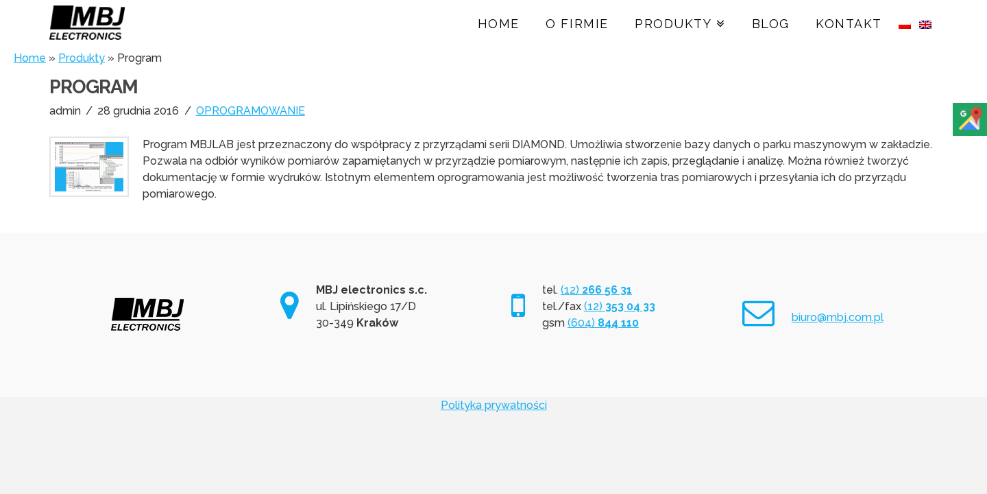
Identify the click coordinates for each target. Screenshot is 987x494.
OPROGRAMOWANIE (250, 110)
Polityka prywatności (494, 405)
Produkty (81, 57)
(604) (603, 322)
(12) (596, 289)
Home (30, 57)
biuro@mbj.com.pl (838, 317)
